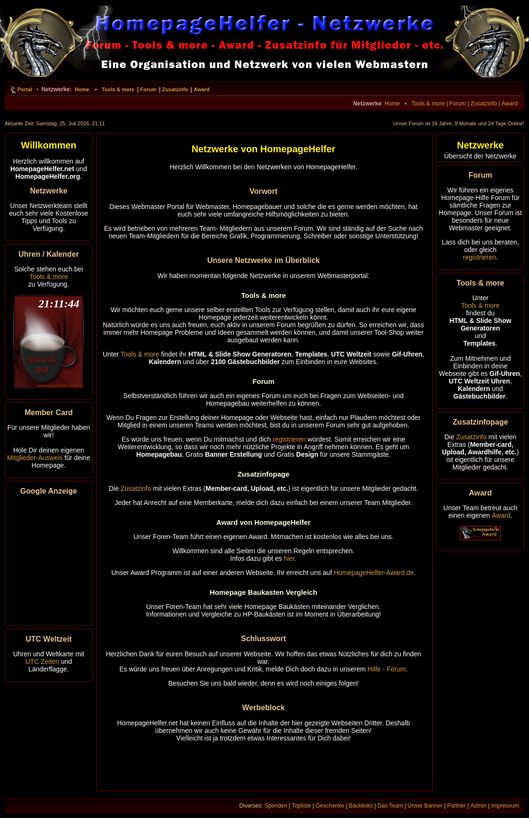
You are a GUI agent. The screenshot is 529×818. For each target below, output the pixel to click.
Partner (456, 805)
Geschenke (330, 805)
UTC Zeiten (43, 661)
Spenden (275, 805)
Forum (148, 89)
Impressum (505, 805)
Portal (24, 89)
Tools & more (118, 89)
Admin (478, 805)
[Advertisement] (48, 559)
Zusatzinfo (175, 89)
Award (201, 89)
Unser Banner (425, 805)
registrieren (289, 439)
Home (82, 89)
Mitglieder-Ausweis (34, 457)
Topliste (301, 805)
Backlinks (361, 805)
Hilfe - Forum (386, 669)
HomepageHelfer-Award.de (374, 572)
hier (289, 558)
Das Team (390, 805)
